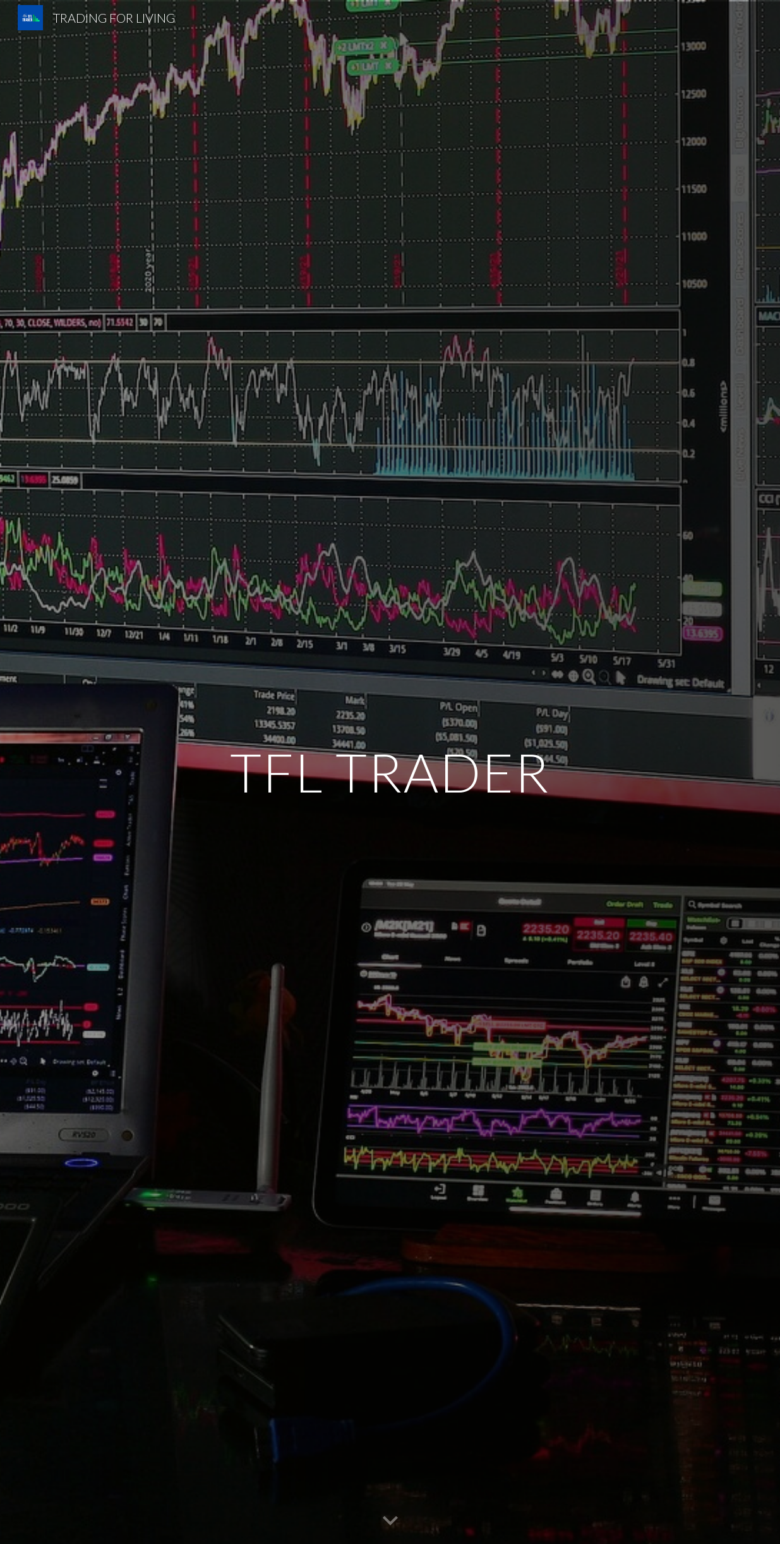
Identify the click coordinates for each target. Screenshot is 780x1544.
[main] (390, 772)
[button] (390, 1521)
